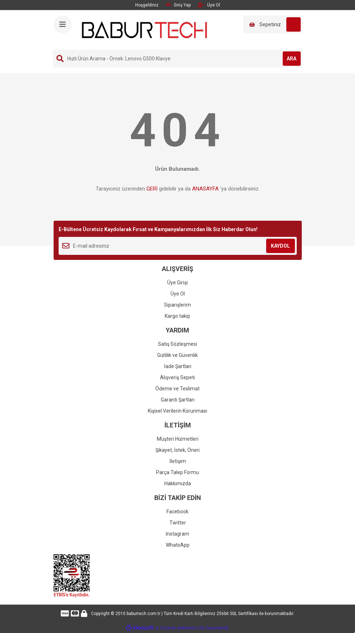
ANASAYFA (205, 188)
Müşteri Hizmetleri (178, 439)
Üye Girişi (177, 282)
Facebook (177, 511)
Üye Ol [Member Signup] (209, 5)
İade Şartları (177, 366)
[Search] (177, 59)
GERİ (152, 188)
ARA (291, 58)
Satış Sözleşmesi (177, 344)
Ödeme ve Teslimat (177, 388)
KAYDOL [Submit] (280, 246)
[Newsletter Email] (178, 246)
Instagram (177, 534)
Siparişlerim (177, 305)
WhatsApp (178, 545)
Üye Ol (177, 294)
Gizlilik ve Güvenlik (177, 355)
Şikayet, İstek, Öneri (177, 450)
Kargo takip (177, 316)
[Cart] (272, 24)
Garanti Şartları (178, 400)
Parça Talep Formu (177, 472)
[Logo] (144, 29)
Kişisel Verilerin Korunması (177, 411)
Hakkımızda (177, 483)
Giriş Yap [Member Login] (178, 5)
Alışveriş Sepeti (177, 377)
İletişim (177, 461)
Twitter (177, 523)
